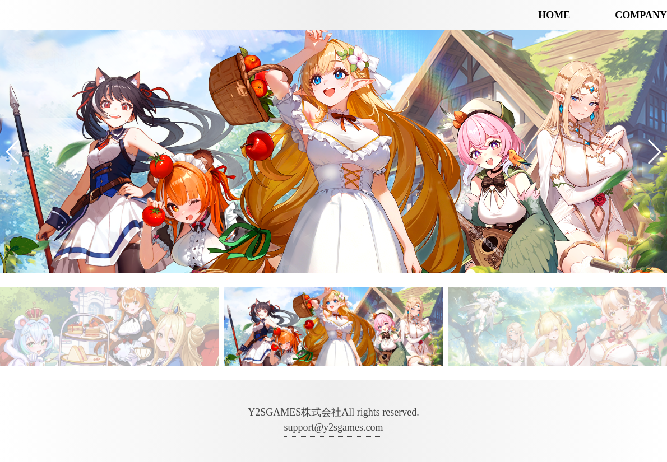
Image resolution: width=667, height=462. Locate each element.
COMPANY (641, 15)
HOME (554, 15)
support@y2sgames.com (333, 427)
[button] (13, 151)
